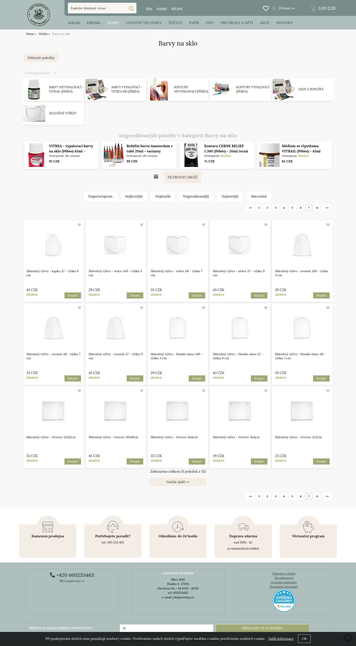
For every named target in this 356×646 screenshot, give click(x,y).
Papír (194, 22)
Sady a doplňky (311, 89)
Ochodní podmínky (284, 582)
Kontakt (162, 8)
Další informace (281, 638)
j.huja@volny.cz (72, 581)
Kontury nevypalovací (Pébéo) (191, 89)
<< (250, 207)
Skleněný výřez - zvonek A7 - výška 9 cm (116, 356)
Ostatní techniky (144, 22)
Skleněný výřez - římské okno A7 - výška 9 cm (238, 356)
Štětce (175, 22)
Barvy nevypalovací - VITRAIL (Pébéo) (66, 89)
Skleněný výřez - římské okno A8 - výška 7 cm (300, 356)
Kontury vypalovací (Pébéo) (252, 89)
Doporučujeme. (100, 196)
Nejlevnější (134, 196)
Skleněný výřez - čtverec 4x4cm (236, 437)
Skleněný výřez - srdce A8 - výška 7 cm (177, 273)
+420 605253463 (72, 575)
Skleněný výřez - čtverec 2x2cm (298, 437)
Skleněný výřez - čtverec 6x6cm (174, 437)
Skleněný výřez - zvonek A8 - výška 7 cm (53, 356)
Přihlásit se (287, 8)
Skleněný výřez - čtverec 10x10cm (113, 437)
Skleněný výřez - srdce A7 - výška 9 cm (239, 273)
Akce (264, 22)
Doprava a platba (283, 573)
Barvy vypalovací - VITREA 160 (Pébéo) (126, 89)
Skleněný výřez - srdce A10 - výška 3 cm (115, 273)
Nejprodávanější (196, 196)
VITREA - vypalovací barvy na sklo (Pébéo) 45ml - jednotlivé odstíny (71, 151)
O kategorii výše (37, 73)
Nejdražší (163, 196)
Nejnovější (230, 196)
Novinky (284, 22)
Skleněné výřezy (63, 113)
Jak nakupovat (284, 578)
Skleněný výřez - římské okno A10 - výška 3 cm (177, 356)
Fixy (210, 22)
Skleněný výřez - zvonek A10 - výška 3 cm (301, 273)
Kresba (93, 22)
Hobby (113, 22)
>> (327, 207)
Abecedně (259, 196)
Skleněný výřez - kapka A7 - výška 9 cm (52, 273)
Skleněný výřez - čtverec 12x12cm (51, 437)
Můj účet (176, 8)
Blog (149, 8)
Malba (74, 22)
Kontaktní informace (284, 587)
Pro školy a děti (237, 22)
